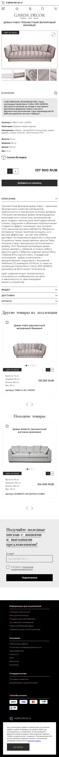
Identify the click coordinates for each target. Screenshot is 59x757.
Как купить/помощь (19, 615)
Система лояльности (19, 612)
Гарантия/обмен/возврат (21, 626)
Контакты (14, 665)
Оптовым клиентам (18, 679)
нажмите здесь (34, 741)
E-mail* (10, 553)
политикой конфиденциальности (22, 567)
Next (32, 404)
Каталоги (14, 654)
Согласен (18, 747)
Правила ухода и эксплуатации (24, 629)
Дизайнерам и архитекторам (23, 683)
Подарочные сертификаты (22, 619)
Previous (27, 404)
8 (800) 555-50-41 (14, 2)
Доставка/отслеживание (21, 622)
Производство (16, 651)
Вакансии (14, 661)
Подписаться (29, 577)
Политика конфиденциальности (25, 647)
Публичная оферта (18, 644)
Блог (11, 658)
